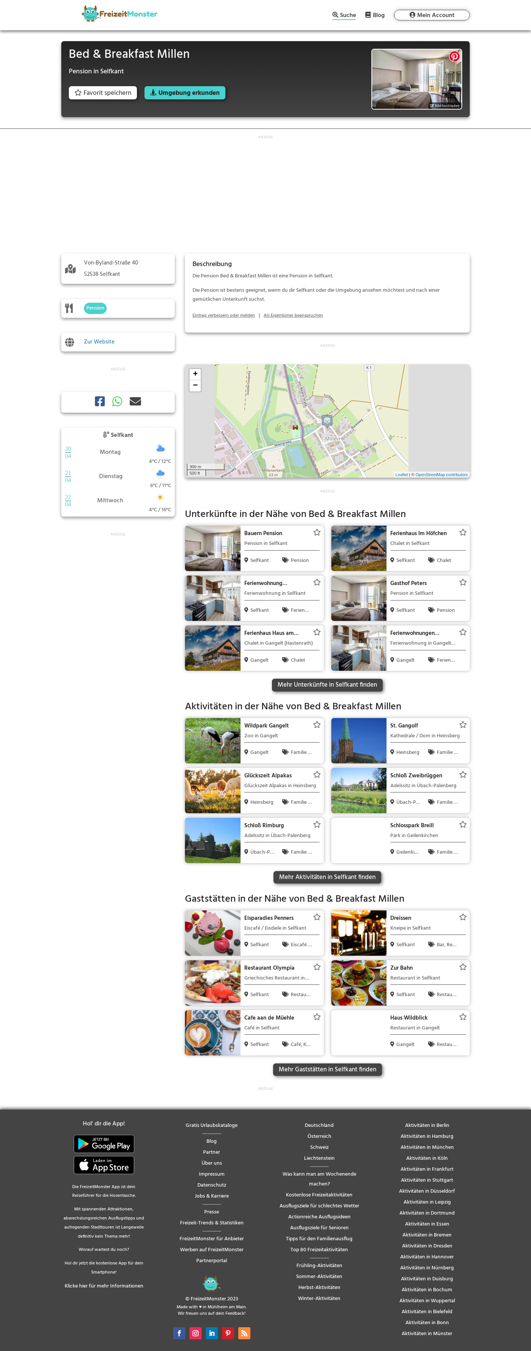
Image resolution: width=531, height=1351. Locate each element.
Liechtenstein (319, 1158)
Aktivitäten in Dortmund (427, 1213)
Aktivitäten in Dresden (427, 1246)
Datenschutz (211, 1185)
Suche (348, 16)
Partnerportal (211, 1261)
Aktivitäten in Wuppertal (427, 1301)
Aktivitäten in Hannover (427, 1257)
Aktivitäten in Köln (427, 1158)
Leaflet (402, 474)
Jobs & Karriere (212, 1196)
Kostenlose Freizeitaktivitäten (319, 1195)
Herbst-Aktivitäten (319, 1287)
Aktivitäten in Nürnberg (427, 1268)
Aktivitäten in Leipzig (427, 1202)
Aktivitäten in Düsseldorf (427, 1191)
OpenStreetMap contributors (442, 474)
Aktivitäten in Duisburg (427, 1279)
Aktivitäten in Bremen (427, 1235)
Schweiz (319, 1147)
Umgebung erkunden (189, 93)
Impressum (212, 1174)
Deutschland (319, 1125)
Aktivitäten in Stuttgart (427, 1180)
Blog (379, 15)
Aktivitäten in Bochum (427, 1290)
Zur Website (99, 342)
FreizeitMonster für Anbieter (212, 1239)
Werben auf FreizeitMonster (212, 1250)
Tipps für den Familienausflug (319, 1239)
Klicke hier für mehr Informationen (104, 1286)
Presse (211, 1212)
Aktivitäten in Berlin (427, 1125)
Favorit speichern (103, 93)
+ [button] (195, 374)
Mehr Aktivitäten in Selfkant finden (327, 877)
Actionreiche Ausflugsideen (319, 1217)
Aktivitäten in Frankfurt (427, 1169)
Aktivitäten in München (427, 1147)
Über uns (212, 1163)
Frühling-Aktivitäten (319, 1265)
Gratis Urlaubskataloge (212, 1125)
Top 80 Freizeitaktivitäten (319, 1250)
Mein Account (436, 15)
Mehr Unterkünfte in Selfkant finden (327, 685)
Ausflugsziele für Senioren (319, 1228)
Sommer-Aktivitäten (319, 1276)
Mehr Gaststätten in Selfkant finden (327, 1070)
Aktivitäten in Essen (427, 1224)
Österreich (319, 1136)
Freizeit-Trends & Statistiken (212, 1223)
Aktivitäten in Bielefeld (427, 1312)
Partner (211, 1152)
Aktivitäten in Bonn (427, 1323)
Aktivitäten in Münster (427, 1333)
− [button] (195, 386)
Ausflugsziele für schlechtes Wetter (319, 1206)
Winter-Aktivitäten (319, 1298)
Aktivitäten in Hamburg (427, 1136)
